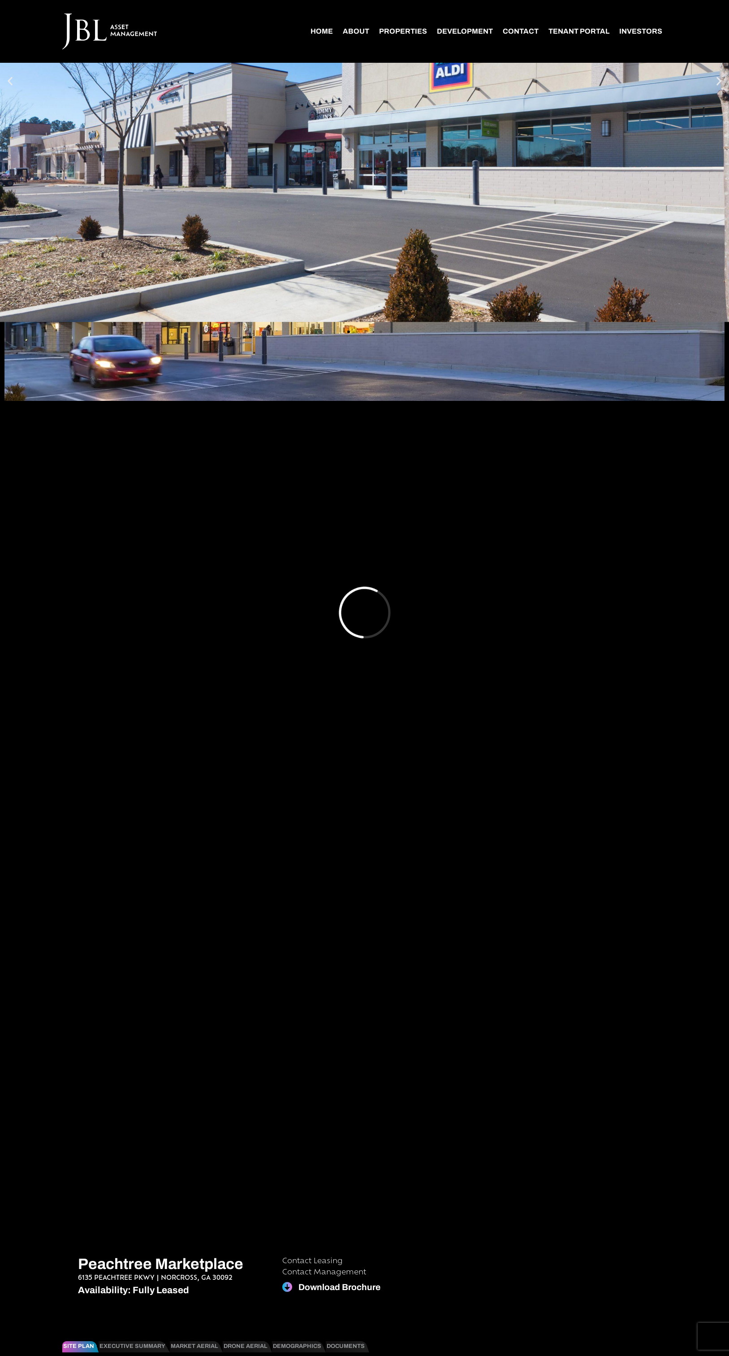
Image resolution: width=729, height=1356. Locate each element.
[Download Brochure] (287, 1286)
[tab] (80, 1346)
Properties (403, 31)
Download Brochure (339, 1287)
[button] (10, 81)
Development (465, 31)
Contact (521, 31)
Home (322, 31)
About (356, 31)
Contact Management (324, 1272)
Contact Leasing (312, 1261)
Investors (640, 31)
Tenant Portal (578, 31)
